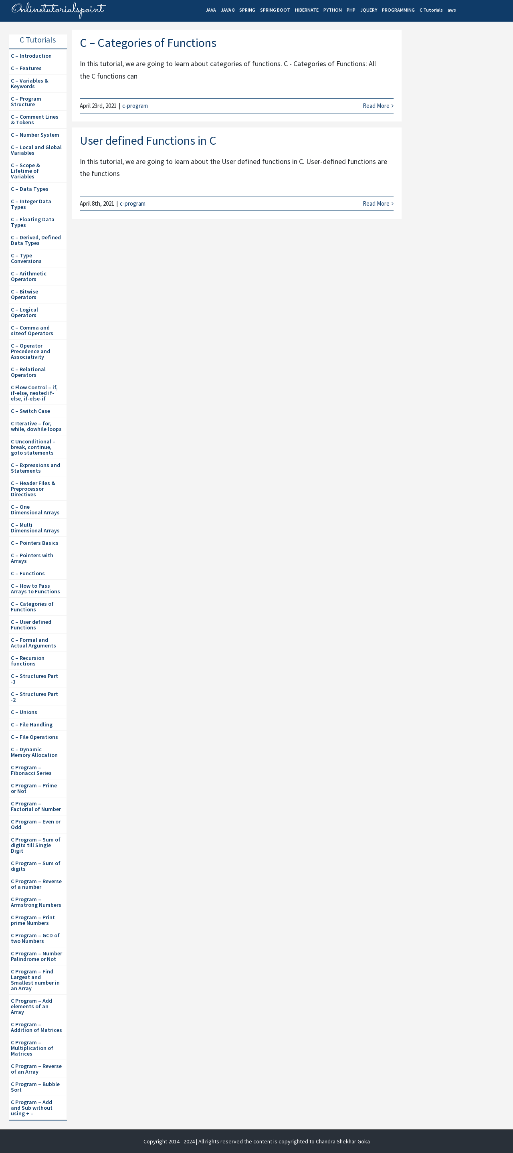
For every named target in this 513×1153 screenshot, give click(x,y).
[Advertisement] (459, 169)
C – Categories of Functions (148, 42)
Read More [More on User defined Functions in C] (376, 203)
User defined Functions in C (148, 140)
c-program (135, 105)
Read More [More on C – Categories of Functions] (376, 105)
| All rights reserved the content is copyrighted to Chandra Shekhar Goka (283, 1141)
